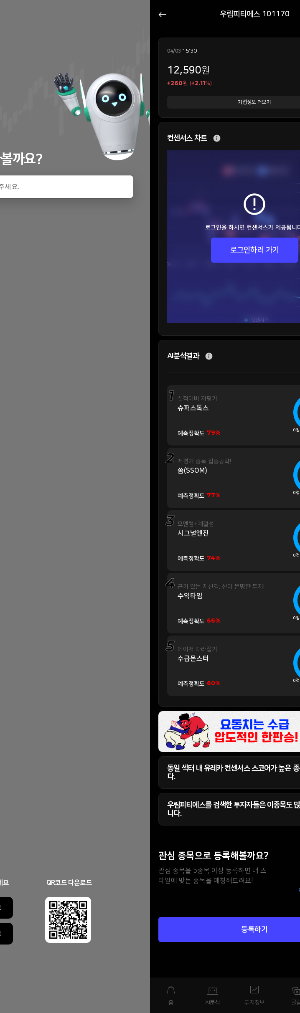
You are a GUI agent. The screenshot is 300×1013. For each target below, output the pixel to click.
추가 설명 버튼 (216, 138)
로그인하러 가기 (254, 250)
